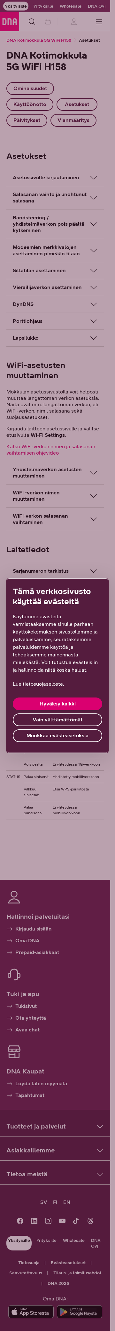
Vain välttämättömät (57, 720)
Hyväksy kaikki (58, 704)
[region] (57, 665)
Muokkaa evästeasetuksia (57, 736)
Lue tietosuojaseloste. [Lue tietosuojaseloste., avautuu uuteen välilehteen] (38, 684)
